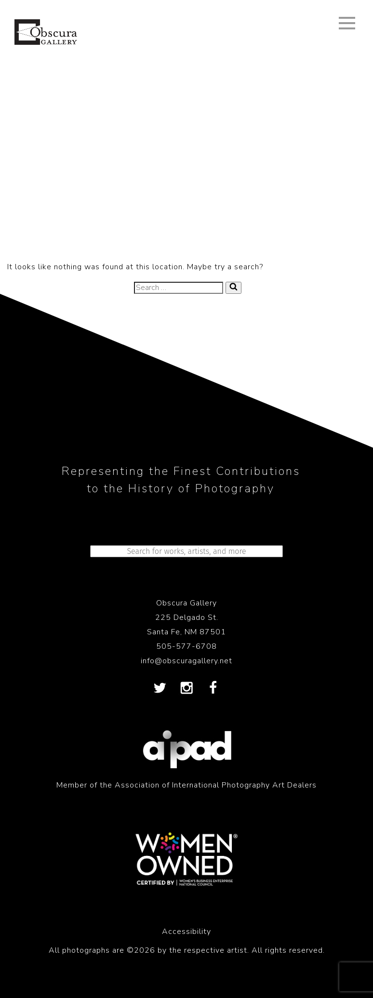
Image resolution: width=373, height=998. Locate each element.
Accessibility (186, 931)
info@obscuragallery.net (186, 661)
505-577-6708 (186, 646)
